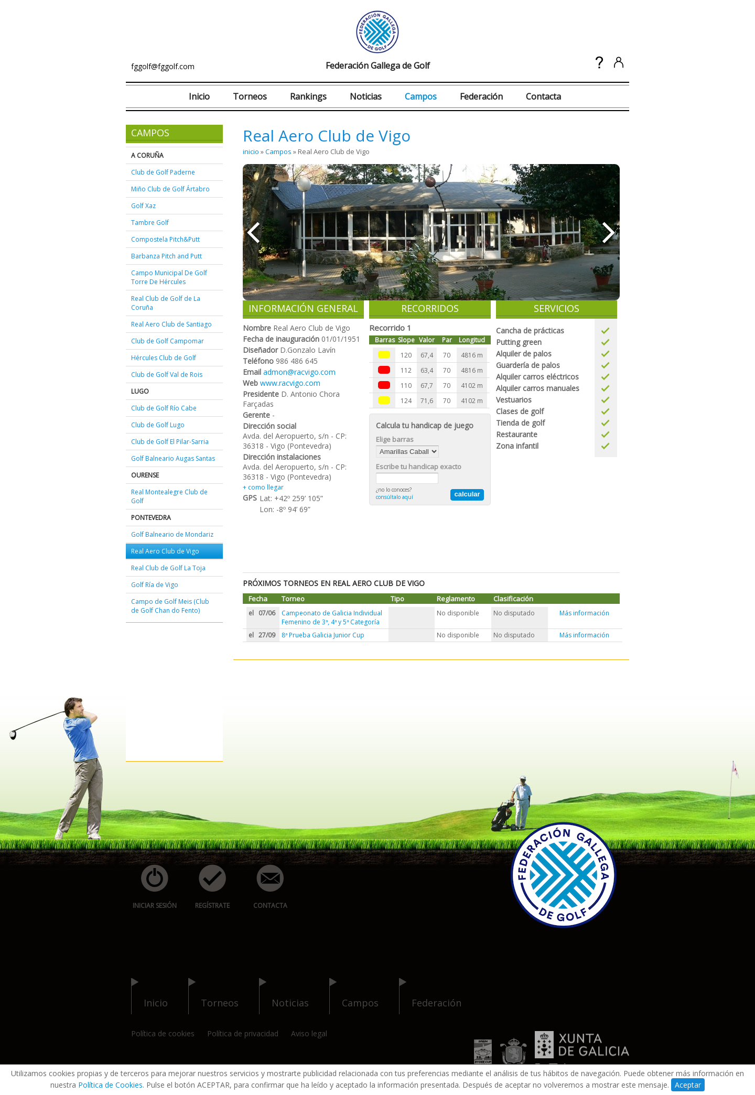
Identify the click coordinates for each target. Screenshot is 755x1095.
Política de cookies (163, 1033)
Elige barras (395, 439)
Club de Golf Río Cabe (164, 408)
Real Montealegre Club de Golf (169, 496)
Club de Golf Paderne (163, 172)
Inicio (199, 96)
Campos (421, 96)
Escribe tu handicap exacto (418, 466)
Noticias (366, 96)
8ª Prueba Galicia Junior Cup (323, 635)
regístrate (207, 887)
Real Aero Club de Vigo (165, 551)
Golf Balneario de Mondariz (172, 534)
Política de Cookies (110, 1085)
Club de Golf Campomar (167, 341)
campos (354, 996)
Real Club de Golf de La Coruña (165, 303)
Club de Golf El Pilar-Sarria (170, 441)
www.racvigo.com (290, 383)
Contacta (543, 96)
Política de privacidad (242, 1033)
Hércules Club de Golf (163, 357)
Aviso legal (309, 1033)
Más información (584, 613)
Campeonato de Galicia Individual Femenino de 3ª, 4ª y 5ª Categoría (332, 617)
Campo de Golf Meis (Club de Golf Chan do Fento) (170, 606)
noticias (284, 996)
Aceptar (688, 1085)
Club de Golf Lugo (158, 424)
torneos (213, 996)
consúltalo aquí (394, 497)
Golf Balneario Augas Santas (173, 458)
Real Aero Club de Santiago (171, 324)
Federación (481, 96)
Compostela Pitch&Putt (165, 239)
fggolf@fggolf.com (163, 66)
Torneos (250, 96)
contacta (264, 887)
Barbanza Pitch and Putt (166, 256)
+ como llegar (263, 487)
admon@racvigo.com (299, 372)
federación (430, 996)
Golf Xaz (143, 205)
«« (253, 232)
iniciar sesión (151, 887)
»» (609, 232)
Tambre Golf (150, 222)
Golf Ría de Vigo (154, 584)
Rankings (308, 96)
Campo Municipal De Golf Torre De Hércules (169, 277)
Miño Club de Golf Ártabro (170, 189)
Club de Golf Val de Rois (166, 374)
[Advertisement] (162, 692)
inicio (251, 151)
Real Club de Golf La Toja (168, 567)
